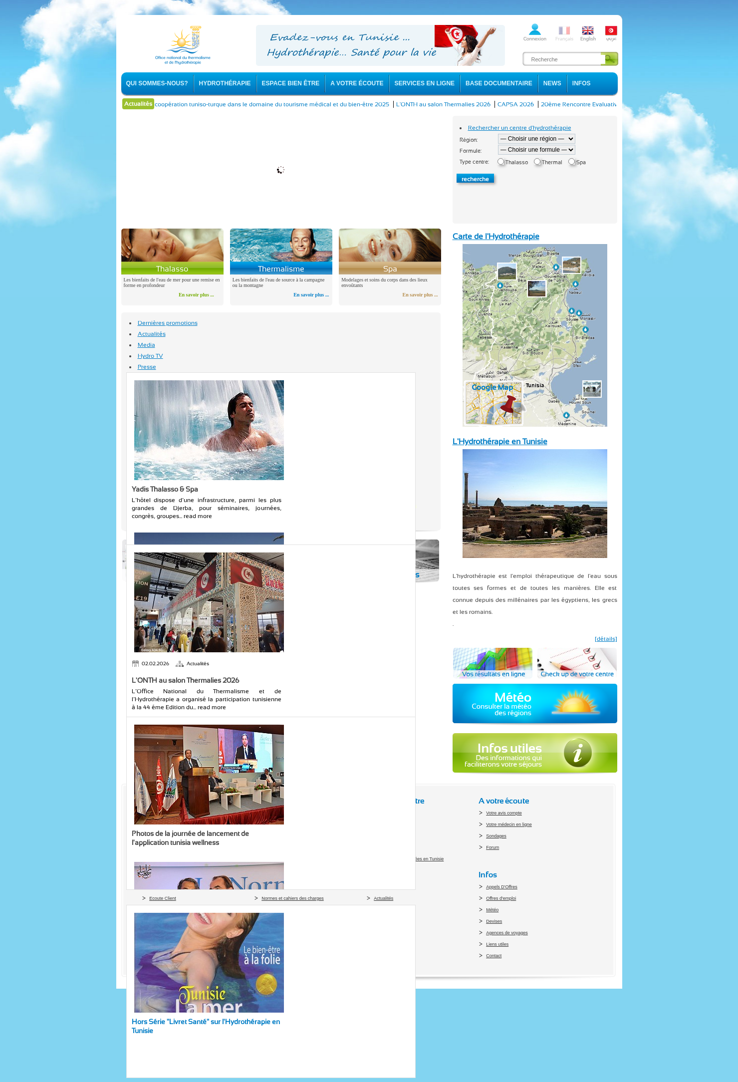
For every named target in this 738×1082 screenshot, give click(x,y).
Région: (469, 140)
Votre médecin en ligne (509, 824)
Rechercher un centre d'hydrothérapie (519, 127)
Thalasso (516, 162)
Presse (147, 366)
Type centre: (474, 162)
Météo (492, 909)
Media (146, 344)
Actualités (152, 333)
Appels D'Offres (501, 886)
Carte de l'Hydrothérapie (496, 236)
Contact (493, 955)
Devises (494, 921)
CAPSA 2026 (525, 104)
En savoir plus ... (196, 294)
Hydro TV (150, 355)
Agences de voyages (507, 932)
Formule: (471, 151)
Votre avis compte (504, 813)
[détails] (606, 638)
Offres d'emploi (501, 898)
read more (198, 516)
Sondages (496, 835)
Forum (492, 847)
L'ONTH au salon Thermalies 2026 (453, 104)
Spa (581, 162)
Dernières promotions (168, 322)
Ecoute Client (162, 898)
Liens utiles (497, 944)
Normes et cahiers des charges (292, 898)
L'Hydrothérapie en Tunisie (500, 441)
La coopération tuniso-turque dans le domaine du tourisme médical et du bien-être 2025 (277, 104)
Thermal (552, 162)
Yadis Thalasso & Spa (165, 489)
